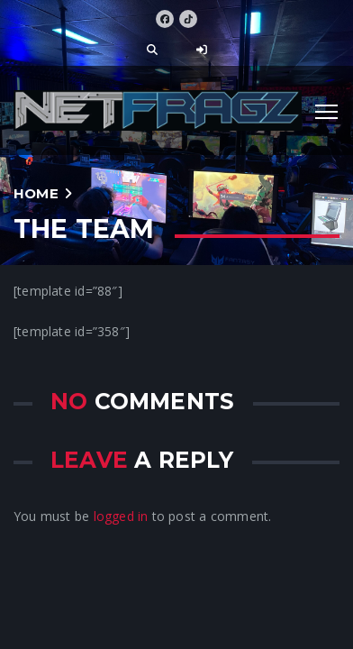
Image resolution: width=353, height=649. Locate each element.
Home (36, 193)
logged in (121, 516)
